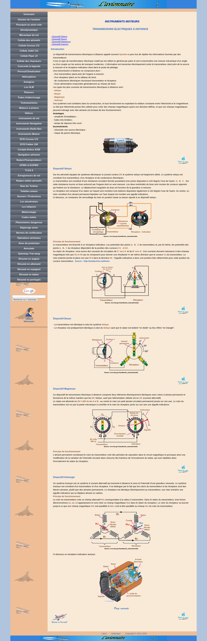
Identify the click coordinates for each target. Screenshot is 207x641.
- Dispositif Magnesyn (61, 42)
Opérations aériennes (29, 238)
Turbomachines (29, 103)
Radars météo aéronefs (29, 181)
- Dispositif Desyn (59, 39)
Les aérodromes (29, 201)
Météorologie (29, 212)
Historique (116, 633)
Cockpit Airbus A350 (29, 149)
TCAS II (29, 170)
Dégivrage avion (29, 227)
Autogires (29, 82)
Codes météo (29, 217)
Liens (104, 633)
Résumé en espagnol (29, 269)
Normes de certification (29, 233)
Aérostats (29, 248)
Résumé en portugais (29, 280)
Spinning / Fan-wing (29, 253)
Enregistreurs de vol (29, 175)
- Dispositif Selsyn (59, 36)
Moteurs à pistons (29, 108)
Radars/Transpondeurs (28, 160)
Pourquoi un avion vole (29, 25)
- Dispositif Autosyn (59, 44)
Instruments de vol (29, 118)
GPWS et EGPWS (29, 165)
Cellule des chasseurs (29, 61)
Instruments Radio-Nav (29, 129)
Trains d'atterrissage (29, 97)
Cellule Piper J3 (29, 56)
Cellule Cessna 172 (29, 45)
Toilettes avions (29, 191)
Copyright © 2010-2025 (136, 633)
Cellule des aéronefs (29, 40)
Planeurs (29, 92)
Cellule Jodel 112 (29, 51)
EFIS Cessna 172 (29, 139)
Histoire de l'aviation (29, 19)
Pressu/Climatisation (29, 71)
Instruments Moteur (29, 134)
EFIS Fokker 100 (29, 144)
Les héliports (29, 207)
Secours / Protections (29, 196)
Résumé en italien (29, 274)
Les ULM (29, 87)
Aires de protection (29, 243)
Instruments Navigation (29, 123)
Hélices (29, 113)
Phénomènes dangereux (29, 222)
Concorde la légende (29, 66)
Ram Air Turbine (29, 186)
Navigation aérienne (29, 155)
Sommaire (28, 14)
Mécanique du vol (29, 35)
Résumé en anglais (29, 259)
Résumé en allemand (29, 264)
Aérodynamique (29, 30)
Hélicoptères (29, 77)
